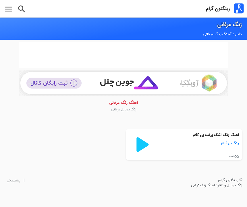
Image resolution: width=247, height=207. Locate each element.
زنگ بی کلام (230, 143)
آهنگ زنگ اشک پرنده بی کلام (216, 135)
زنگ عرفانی (229, 25)
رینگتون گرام (218, 9)
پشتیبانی (13, 180)
